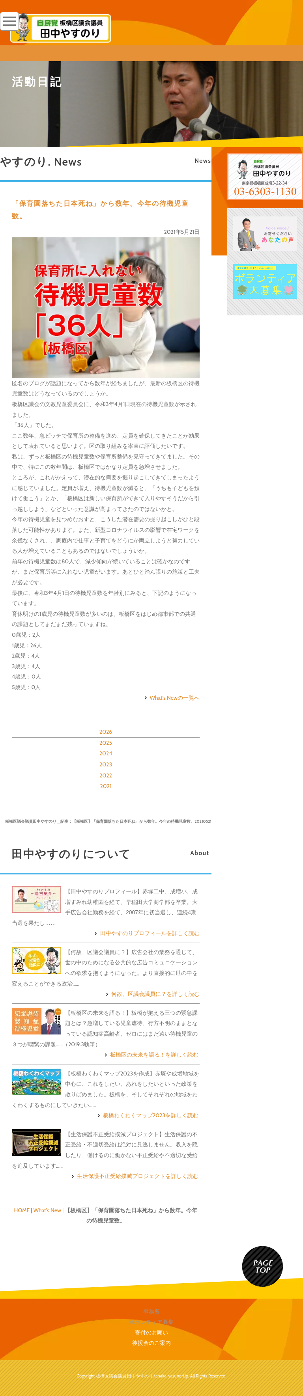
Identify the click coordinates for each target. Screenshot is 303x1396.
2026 (105, 731)
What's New (47, 1210)
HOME (22, 1210)
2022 (105, 775)
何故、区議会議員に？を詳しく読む (152, 993)
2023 (105, 764)
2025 (105, 742)
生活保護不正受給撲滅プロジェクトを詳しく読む (133, 1176)
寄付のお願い (151, 1332)
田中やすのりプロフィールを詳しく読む (146, 933)
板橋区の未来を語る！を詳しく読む (150, 1054)
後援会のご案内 (151, 1342)
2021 (105, 786)
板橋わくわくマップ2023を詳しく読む (146, 1115)
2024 (105, 753)
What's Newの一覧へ (171, 697)
